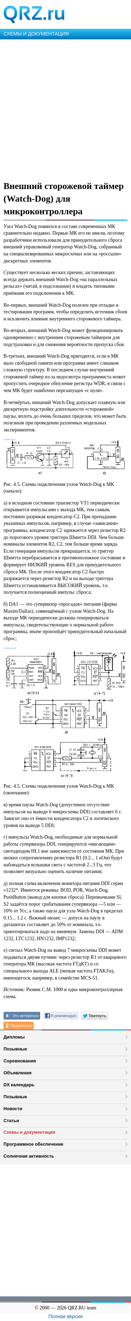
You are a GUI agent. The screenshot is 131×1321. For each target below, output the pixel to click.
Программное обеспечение (33, 1144)
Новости (12, 1108)
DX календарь (18, 1084)
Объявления (17, 1072)
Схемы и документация (29, 1132)
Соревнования (19, 1060)
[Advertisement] (65, 109)
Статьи (11, 1120)
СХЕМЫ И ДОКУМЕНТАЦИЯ (36, 34)
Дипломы (14, 1037)
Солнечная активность (28, 1156)
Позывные (15, 1049)
